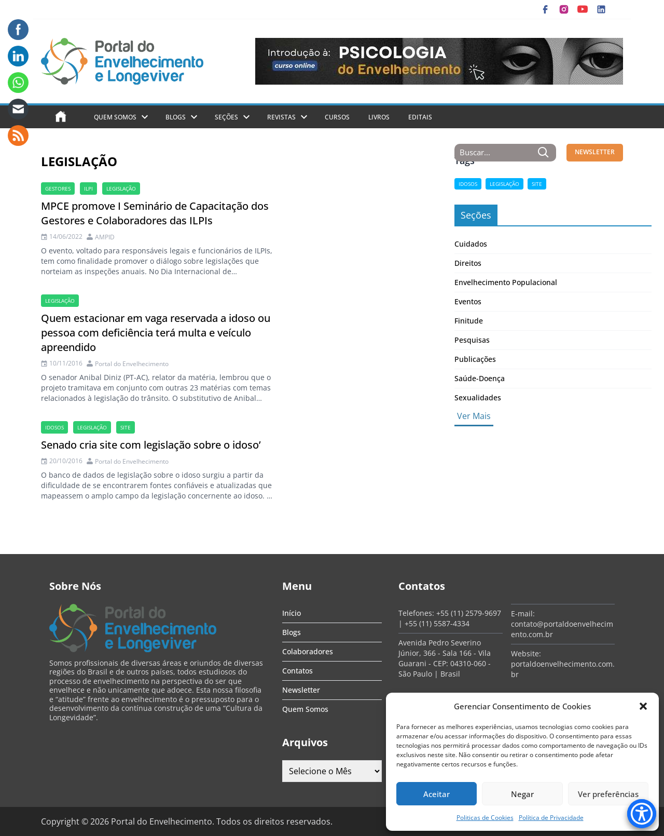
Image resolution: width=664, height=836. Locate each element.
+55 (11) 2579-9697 (468, 613)
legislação (121, 188)
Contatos (297, 671)
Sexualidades (477, 397)
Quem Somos (115, 117)
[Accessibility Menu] (641, 813)
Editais (420, 117)
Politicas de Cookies (485, 817)
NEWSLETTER (595, 151)
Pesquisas (472, 340)
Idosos (54, 427)
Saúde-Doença (479, 378)
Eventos (467, 301)
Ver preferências (608, 794)
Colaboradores (307, 651)
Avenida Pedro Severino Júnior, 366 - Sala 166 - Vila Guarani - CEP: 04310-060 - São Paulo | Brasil (444, 658)
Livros (379, 117)
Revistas (281, 117)
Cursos (337, 117)
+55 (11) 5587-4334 (437, 623)
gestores (58, 188)
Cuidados (470, 244)
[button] (643, 706)
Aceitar (436, 794)
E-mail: (523, 613)
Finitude (468, 321)
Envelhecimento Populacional (505, 282)
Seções (226, 117)
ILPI (88, 188)
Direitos (467, 263)
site (125, 427)
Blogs (175, 117)
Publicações (475, 359)
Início (291, 613)
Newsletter (301, 690)
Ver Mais (474, 416)
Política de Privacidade (551, 817)
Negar (522, 794)
